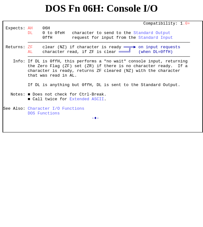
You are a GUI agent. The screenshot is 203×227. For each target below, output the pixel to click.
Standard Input (155, 41)
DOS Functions (44, 132)
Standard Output (151, 35)
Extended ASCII (87, 115)
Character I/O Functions (56, 126)
